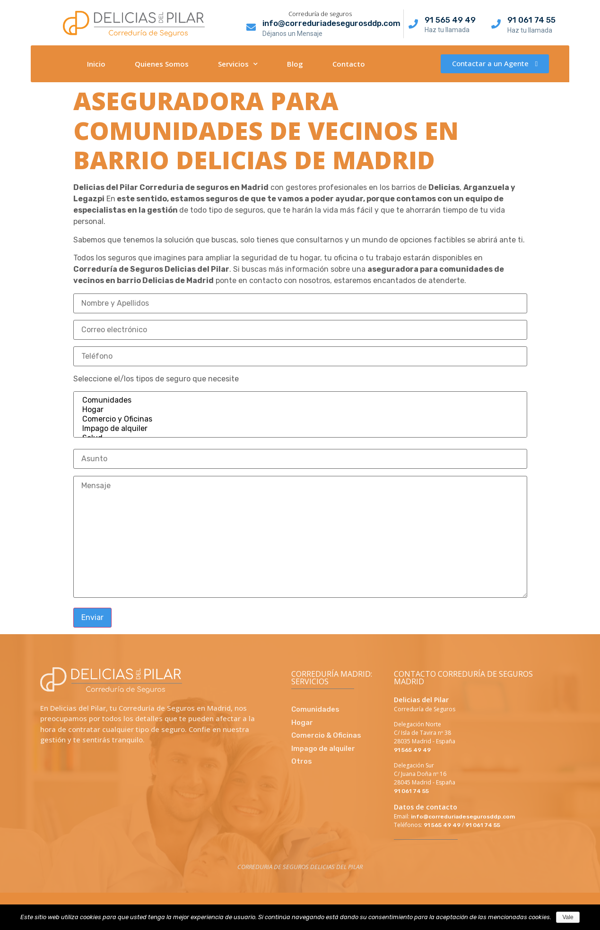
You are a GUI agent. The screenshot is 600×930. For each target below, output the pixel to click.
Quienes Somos (162, 64)
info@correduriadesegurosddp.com (331, 23)
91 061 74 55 (531, 20)
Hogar (300, 409)
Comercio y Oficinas (300, 419)
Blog (295, 64)
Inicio (96, 64)
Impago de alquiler (300, 428)
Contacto (348, 64)
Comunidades (300, 400)
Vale (567, 917)
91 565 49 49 (450, 20)
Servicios (238, 64)
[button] (495, 63)
